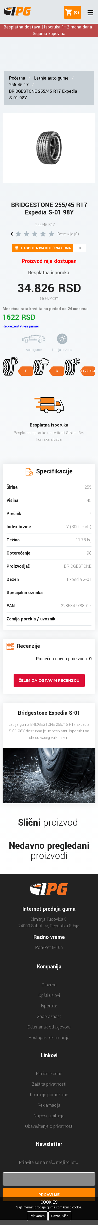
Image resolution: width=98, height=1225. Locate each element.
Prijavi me (49, 1194)
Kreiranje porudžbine (49, 1095)
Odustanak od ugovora (49, 1027)
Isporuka (49, 1006)
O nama (49, 985)
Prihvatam (37, 1216)
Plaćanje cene (49, 1074)
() (75, 12)
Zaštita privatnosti (49, 1084)
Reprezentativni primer (21, 326)
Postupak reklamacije (49, 1038)
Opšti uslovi (49, 995)
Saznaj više (59, 1216)
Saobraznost (49, 1016)
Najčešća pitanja (49, 1116)
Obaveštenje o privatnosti (49, 1126)
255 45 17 (19, 85)
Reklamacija (49, 1105)
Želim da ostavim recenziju (49, 680)
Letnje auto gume (51, 78)
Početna (17, 78)
